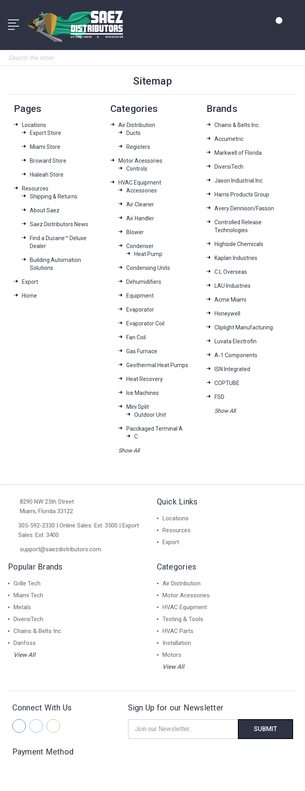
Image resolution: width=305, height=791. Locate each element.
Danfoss (25, 643)
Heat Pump (148, 254)
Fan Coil (136, 337)
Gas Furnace (141, 351)
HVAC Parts (177, 631)
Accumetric (228, 139)
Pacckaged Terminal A (154, 428)
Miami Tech (28, 595)
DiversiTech (228, 167)
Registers (138, 147)
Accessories (141, 190)
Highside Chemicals (238, 244)
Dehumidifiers (143, 282)
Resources (35, 188)
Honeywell (227, 313)
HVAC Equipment (139, 182)
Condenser (140, 246)
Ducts (133, 133)
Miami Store (45, 147)
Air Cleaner (140, 204)
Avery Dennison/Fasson (244, 208)
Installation (176, 643)
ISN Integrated (232, 369)
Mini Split (137, 407)
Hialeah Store (47, 174)
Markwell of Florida (238, 153)
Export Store (45, 133)
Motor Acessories (140, 161)
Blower (135, 232)
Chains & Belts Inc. (237, 125)
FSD (219, 397)
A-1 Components (235, 355)
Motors (171, 654)
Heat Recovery (144, 379)
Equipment (140, 296)
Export (30, 282)
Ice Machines (142, 393)
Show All (128, 450)
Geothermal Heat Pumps (157, 365)
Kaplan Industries (235, 258)
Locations (34, 125)
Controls (136, 169)
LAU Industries (232, 286)
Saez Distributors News (59, 224)
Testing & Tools (182, 619)
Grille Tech (27, 583)
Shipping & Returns (53, 196)
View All (24, 654)
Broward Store (48, 161)
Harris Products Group (241, 194)
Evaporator (140, 309)
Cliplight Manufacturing (243, 327)
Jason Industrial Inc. (239, 180)
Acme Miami (230, 299)
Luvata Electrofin (235, 341)
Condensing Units (148, 268)
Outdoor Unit (150, 415)
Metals (22, 607)
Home (29, 296)
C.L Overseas (230, 272)
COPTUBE (226, 383)
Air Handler (140, 218)
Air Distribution (136, 125)
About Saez (45, 210)
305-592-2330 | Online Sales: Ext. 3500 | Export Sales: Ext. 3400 (78, 530)
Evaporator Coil (145, 323)
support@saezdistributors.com (60, 549)
